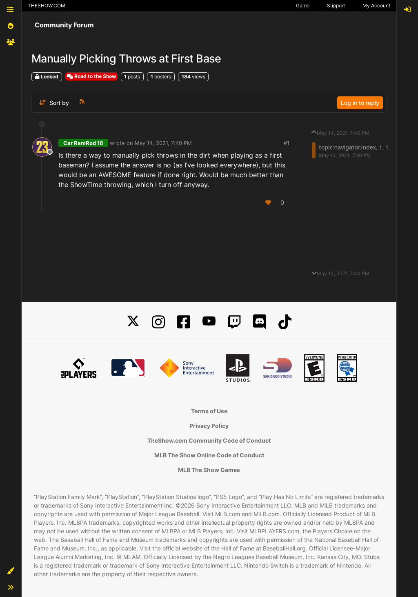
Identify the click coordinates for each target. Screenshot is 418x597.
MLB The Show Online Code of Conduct (209, 455)
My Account (376, 5)
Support (336, 5)
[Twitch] (234, 322)
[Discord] (259, 322)
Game (302, 5)
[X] (133, 322)
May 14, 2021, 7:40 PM (163, 143)
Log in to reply (360, 102)
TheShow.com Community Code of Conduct (209, 440)
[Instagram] (158, 322)
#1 (286, 143)
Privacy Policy (209, 425)
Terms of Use (209, 411)
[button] (10, 570)
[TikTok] (284, 322)
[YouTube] (209, 322)
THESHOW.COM (46, 5)
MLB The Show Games (209, 469)
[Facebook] (183, 322)
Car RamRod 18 (83, 143)
